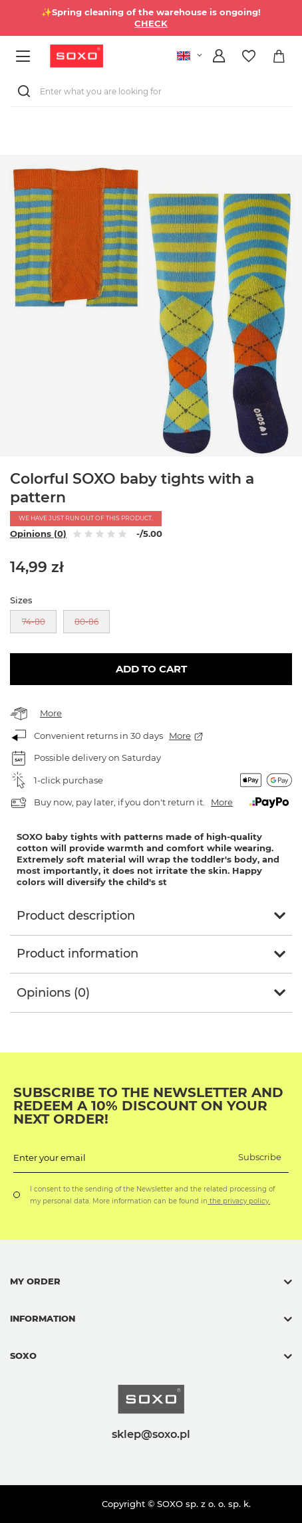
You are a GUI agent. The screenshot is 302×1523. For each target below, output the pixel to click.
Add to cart (151, 668)
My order (35, 1281)
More (51, 713)
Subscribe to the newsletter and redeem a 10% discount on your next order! (148, 1106)
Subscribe (259, 1157)
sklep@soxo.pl (151, 1434)
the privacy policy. (239, 1201)
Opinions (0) (38, 533)
